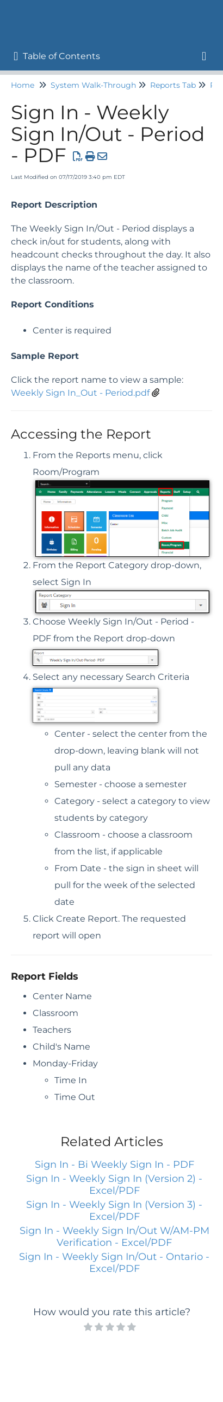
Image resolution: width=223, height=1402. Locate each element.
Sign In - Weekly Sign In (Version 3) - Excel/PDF (114, 1211)
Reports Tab (173, 85)
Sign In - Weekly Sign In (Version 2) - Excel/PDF (114, 1185)
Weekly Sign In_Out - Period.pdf (80, 393)
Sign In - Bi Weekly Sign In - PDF (114, 1165)
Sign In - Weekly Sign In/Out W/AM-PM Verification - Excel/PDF (114, 1237)
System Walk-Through (93, 85)
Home (22, 85)
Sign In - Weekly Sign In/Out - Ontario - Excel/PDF (114, 1263)
